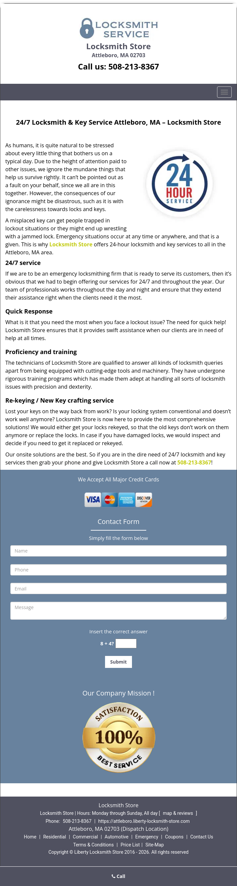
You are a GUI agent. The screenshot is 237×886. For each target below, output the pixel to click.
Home (30, 836)
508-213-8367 (133, 66)
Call (118, 876)
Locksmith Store (71, 244)
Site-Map (155, 844)
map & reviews (178, 813)
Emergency (146, 836)
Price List (130, 844)
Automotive (117, 836)
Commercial (85, 836)
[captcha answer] (126, 643)
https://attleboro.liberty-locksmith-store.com (144, 821)
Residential (54, 836)
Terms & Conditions (93, 844)
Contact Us (201, 836)
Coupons (174, 836)
